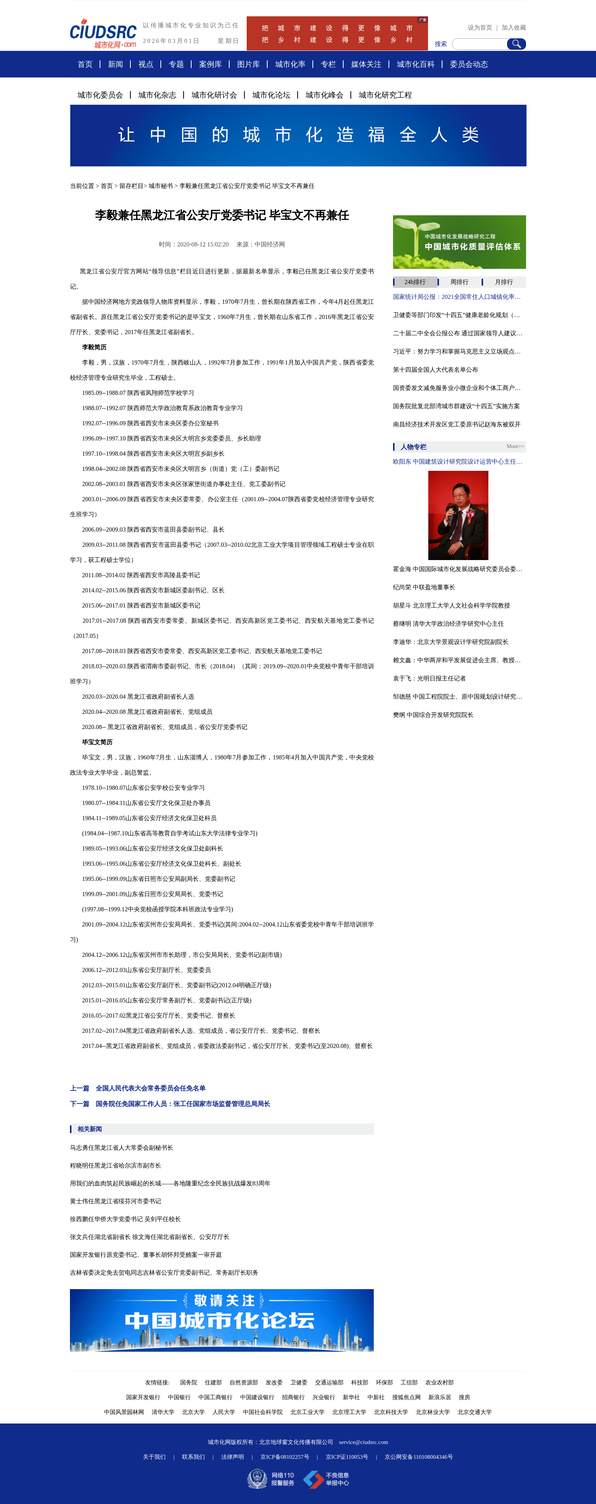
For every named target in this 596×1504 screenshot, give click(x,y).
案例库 (210, 64)
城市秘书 (161, 186)
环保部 (384, 1382)
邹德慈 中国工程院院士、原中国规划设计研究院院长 (459, 696)
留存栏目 (131, 186)
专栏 (328, 64)
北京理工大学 (349, 1412)
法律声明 (232, 1457)
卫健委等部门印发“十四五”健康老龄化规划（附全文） (459, 315)
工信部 (409, 1382)
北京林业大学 (433, 1412)
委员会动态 (469, 64)
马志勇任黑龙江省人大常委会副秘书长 (121, 1147)
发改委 (274, 1382)
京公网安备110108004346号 (419, 1457)
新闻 (115, 64)
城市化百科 (416, 64)
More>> (515, 446)
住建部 (213, 1382)
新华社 (351, 1397)
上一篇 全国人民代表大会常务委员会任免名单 (138, 1088)
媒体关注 (366, 64)
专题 (176, 64)
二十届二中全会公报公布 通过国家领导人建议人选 (459, 333)
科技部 (359, 1382)
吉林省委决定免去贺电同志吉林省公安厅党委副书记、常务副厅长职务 (164, 1272)
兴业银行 (323, 1397)
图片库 (248, 64)
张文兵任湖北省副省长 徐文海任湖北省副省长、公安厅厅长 (150, 1237)
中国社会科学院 (263, 1412)
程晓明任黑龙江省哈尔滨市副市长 (115, 1165)
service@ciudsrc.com (363, 1442)
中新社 (376, 1397)
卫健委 (299, 1382)
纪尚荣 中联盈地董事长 (424, 587)
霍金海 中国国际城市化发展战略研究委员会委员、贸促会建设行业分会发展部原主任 (459, 569)
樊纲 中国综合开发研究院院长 (433, 715)
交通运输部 (329, 1382)
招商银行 (293, 1397)
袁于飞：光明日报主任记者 (429, 678)
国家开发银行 (143, 1397)
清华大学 (163, 1412)
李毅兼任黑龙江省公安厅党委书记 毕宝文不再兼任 (247, 186)
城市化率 (290, 64)
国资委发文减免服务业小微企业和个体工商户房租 (459, 388)
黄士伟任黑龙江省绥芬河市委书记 (115, 1201)
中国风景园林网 (124, 1412)
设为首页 (480, 27)
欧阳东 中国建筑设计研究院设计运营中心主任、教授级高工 (459, 461)
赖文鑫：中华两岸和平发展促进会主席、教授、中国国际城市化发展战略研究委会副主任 (459, 660)
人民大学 (223, 1412)
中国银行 (179, 1397)
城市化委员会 (100, 95)
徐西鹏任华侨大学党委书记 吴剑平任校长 (125, 1219)
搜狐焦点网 (406, 1397)
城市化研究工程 (385, 95)
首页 (85, 64)
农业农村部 (439, 1382)
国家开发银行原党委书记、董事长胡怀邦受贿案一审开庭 (146, 1254)
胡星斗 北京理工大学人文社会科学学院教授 (451, 605)
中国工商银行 (215, 1397)
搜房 (464, 1397)
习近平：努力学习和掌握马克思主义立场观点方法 (459, 351)
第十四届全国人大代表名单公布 (435, 369)
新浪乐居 (439, 1397)
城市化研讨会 (214, 95)
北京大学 (193, 1412)
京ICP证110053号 (347, 1457)
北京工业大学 (307, 1412)
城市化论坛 (271, 95)
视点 (146, 64)
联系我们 (193, 1457)
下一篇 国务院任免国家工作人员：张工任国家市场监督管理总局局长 (170, 1104)
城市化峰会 (325, 95)
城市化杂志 (157, 95)
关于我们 (154, 1457)
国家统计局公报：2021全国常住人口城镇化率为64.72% (459, 297)
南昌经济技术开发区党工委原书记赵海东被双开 (457, 424)
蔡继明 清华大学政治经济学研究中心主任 (448, 623)
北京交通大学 (475, 1412)
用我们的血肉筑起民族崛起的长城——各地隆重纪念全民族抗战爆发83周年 (170, 1183)
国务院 (188, 1382)
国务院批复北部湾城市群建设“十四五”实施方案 (456, 406)
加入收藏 (514, 27)
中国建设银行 (257, 1397)
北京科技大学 (391, 1412)
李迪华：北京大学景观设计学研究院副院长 (451, 642)
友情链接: (159, 1382)
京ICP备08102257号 (284, 1457)
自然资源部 (244, 1382)
